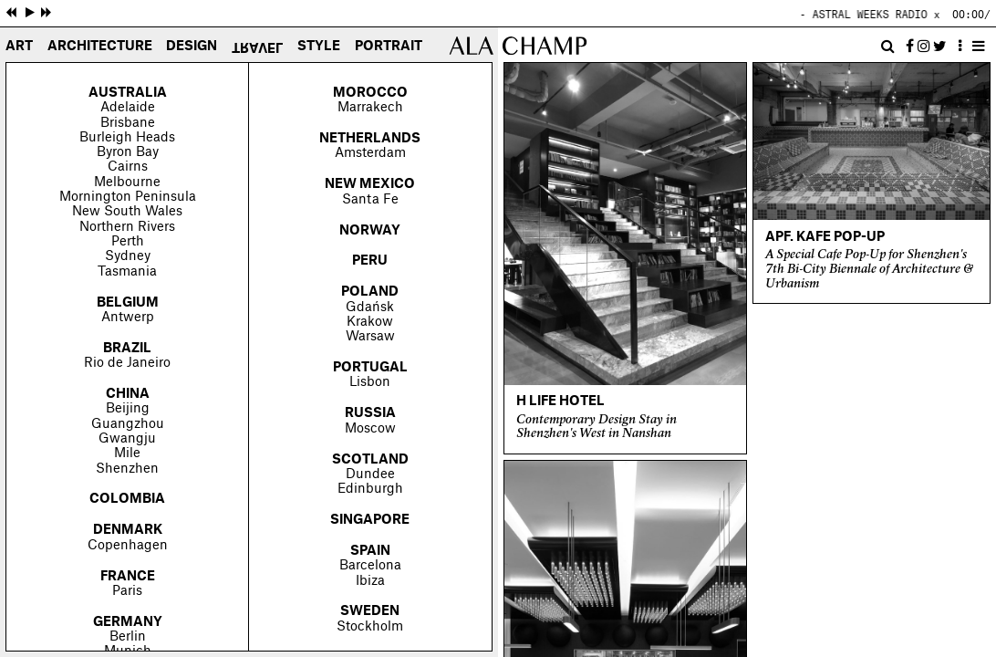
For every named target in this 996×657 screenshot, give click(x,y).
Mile (127, 453)
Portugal (370, 367)
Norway (369, 230)
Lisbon (369, 382)
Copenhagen (128, 545)
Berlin (127, 637)
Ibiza (370, 581)
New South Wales (127, 211)
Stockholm (370, 626)
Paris (127, 591)
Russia (370, 413)
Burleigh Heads (127, 137)
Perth (127, 241)
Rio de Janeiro (127, 363)
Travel (258, 45)
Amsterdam (370, 153)
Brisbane (127, 123)
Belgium (128, 303)
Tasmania (127, 272)
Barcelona (370, 565)
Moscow (370, 428)
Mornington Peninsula (127, 197)
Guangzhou (127, 424)
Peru (370, 261)
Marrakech (370, 107)
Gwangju (127, 439)
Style (318, 47)
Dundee (370, 474)
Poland (370, 292)
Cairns (128, 167)
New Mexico (370, 184)
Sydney (127, 256)
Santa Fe (370, 199)
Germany (127, 622)
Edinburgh (370, 489)
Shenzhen (127, 469)
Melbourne (127, 182)
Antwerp (127, 317)
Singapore (370, 520)
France (127, 576)
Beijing (128, 408)
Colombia (127, 499)
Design (191, 47)
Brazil (127, 348)
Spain (370, 551)
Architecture (99, 47)
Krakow (370, 322)
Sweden (369, 611)
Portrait (388, 47)
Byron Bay (128, 152)
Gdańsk (370, 307)
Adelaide (127, 107)
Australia (127, 93)
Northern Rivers (127, 227)
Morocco (370, 93)
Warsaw (370, 336)
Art (19, 47)
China (128, 394)
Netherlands (369, 138)
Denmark (127, 530)
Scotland (370, 460)
